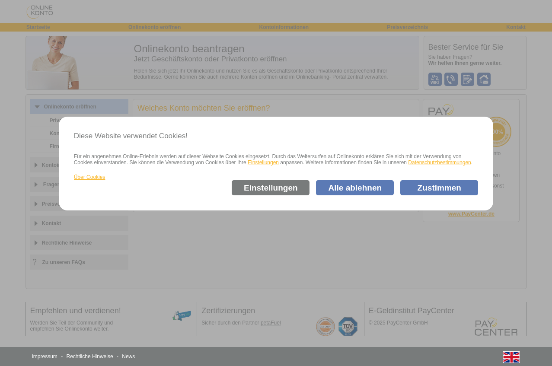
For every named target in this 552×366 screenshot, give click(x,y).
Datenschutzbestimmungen (439, 162)
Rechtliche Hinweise (90, 356)
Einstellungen (263, 162)
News (128, 356)
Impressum (44, 356)
